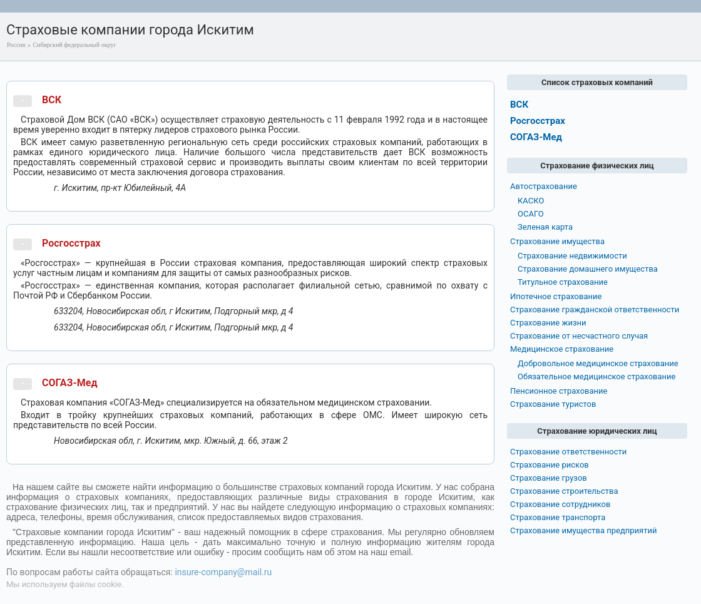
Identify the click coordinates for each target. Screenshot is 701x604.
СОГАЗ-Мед (70, 383)
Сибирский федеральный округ (74, 44)
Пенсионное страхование (558, 391)
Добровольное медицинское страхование (598, 363)
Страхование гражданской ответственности (594, 309)
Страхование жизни (548, 322)
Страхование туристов (553, 404)
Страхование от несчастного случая (579, 335)
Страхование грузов (548, 478)
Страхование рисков (549, 464)
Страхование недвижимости (572, 255)
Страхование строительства (564, 491)
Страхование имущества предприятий (583, 530)
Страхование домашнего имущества (588, 269)
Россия (16, 44)
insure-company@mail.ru (223, 572)
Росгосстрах (71, 243)
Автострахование (543, 186)
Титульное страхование (563, 282)
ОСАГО (531, 213)
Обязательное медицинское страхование (596, 376)
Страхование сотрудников (560, 504)
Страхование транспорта (557, 517)
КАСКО (531, 200)
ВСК (51, 100)
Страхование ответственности (568, 451)
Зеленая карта (545, 227)
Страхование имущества (557, 241)
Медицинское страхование (561, 349)
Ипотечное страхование (555, 296)
